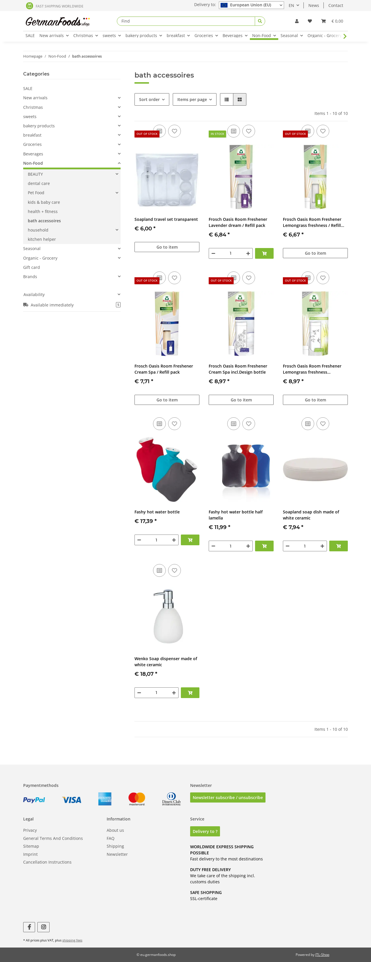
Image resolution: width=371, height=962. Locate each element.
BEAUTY (35, 174)
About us (115, 830)
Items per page (192, 99)
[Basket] (332, 21)
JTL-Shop (322, 954)
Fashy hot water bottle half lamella (236, 515)
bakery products (39, 125)
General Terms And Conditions (53, 838)
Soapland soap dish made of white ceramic (311, 515)
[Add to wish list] (174, 131)
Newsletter (117, 854)
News (313, 5)
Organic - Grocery (40, 258)
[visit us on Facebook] (29, 927)
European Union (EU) (246, 5)
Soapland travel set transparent (166, 219)
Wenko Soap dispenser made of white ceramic (165, 661)
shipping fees (72, 940)
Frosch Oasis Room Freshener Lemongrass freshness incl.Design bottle (312, 369)
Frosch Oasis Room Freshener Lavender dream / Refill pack (238, 222)
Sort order (149, 99)
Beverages (33, 154)
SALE (27, 88)
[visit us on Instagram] (43, 927)
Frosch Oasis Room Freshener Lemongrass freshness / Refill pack (312, 222)
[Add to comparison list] (233, 131)
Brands (30, 276)
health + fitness (43, 211)
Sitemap (31, 846)
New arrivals (35, 97)
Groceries (32, 144)
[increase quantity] (248, 253)
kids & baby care (44, 202)
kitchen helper (42, 239)
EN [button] (291, 5)
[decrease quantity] (213, 253)
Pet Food (36, 192)
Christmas (33, 107)
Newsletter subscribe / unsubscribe (228, 797)
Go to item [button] (167, 247)
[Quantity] (230, 253)
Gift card (31, 267)
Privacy (30, 830)
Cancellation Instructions (47, 862)
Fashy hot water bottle (157, 512)
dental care (39, 183)
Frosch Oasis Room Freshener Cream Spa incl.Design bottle (238, 369)
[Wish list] (310, 21)
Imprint (30, 854)
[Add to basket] (264, 253)
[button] (296, 21)
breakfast (32, 135)
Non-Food (33, 163)
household (38, 230)
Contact (335, 5)
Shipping (115, 846)
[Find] (186, 21)
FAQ (110, 838)
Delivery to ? (205, 831)
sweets (30, 116)
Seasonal (32, 248)
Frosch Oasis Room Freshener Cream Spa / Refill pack (163, 369)
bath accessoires (44, 220)
